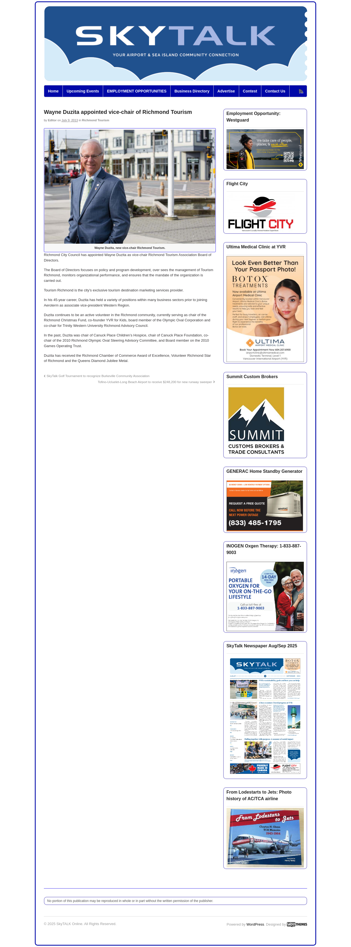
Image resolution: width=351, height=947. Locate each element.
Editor (52, 120)
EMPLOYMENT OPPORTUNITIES (136, 91)
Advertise (226, 91)
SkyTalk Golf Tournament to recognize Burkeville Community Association (98, 376)
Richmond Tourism (95, 120)
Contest (250, 91)
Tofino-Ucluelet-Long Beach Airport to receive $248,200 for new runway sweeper (155, 382)
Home (53, 91)
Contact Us (275, 91)
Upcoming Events (83, 91)
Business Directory (192, 91)
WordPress (255, 924)
